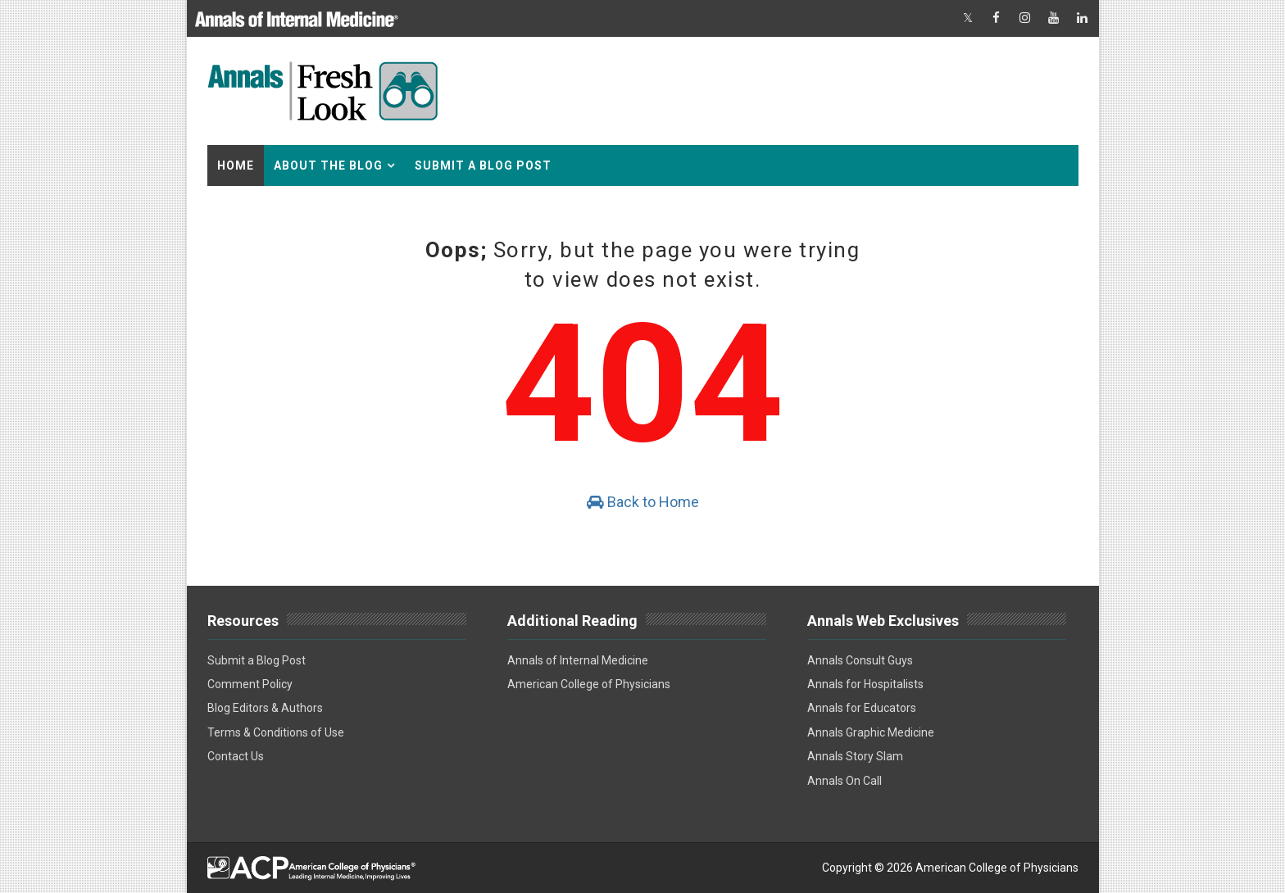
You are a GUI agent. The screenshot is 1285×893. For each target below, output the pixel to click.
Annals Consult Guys (860, 660)
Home (235, 165)
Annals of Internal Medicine (577, 660)
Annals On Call (844, 780)
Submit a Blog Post (483, 165)
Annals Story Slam (855, 756)
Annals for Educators (861, 707)
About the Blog (328, 165)
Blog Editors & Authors (265, 707)
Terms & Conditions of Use (275, 732)
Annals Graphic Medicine (870, 732)
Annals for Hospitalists (865, 684)
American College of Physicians (588, 684)
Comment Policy (250, 684)
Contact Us (235, 756)
